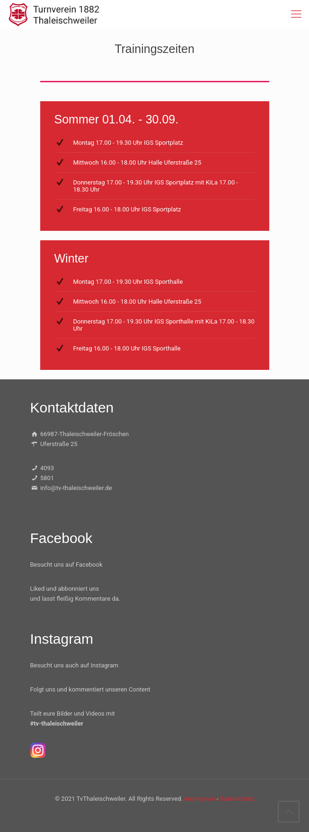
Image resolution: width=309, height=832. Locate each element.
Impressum (199, 798)
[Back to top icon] (289, 812)
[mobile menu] (296, 14)
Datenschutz (237, 798)
